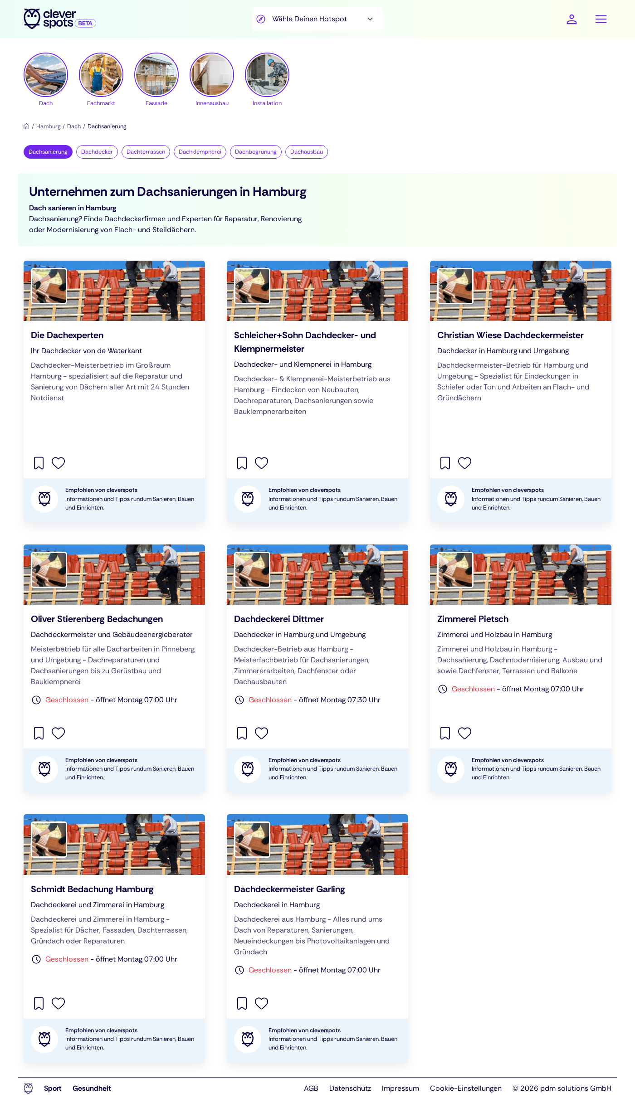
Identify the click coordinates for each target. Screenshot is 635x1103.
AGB (311, 1088)
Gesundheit (92, 1088)
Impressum (400, 1088)
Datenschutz (350, 1088)
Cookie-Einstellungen (466, 1088)
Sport (53, 1088)
